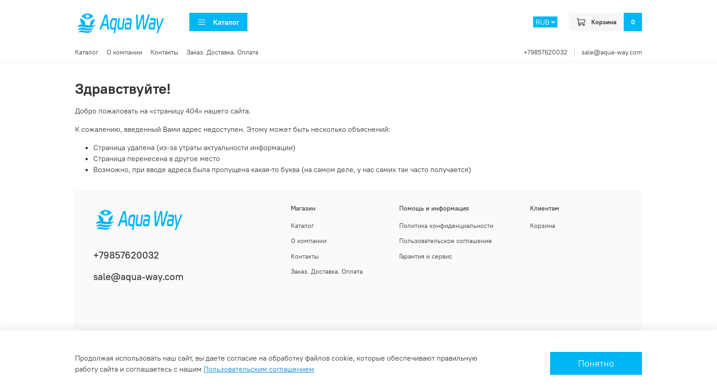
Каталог (218, 22)
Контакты (164, 52)
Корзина (542, 226)
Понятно (596, 363)
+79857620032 (545, 52)
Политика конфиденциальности (446, 226)
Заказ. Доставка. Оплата (222, 52)
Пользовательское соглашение (445, 241)
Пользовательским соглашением (258, 368)
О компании (124, 52)
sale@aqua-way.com (612, 52)
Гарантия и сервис (425, 256)
